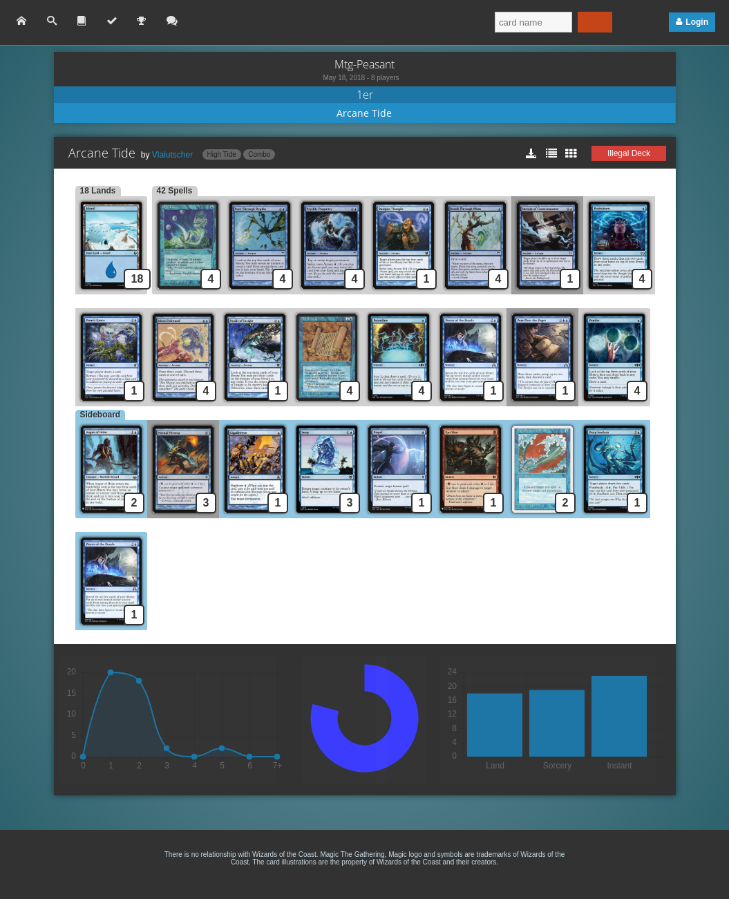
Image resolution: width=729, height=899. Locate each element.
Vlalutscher (172, 155)
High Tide (221, 154)
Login (696, 22)
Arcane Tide (364, 113)
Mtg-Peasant (364, 64)
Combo (259, 154)
